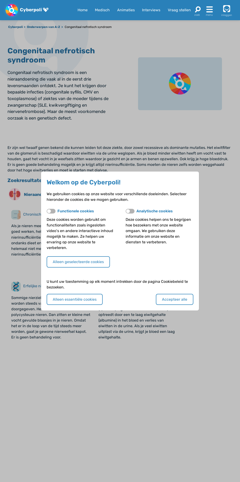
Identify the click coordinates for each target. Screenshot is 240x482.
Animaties (126, 10)
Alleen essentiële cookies (75, 299)
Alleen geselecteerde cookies (78, 262)
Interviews (151, 10)
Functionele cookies (75, 211)
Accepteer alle (174, 299)
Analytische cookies (154, 211)
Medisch (102, 10)
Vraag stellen (179, 10)
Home (83, 10)
